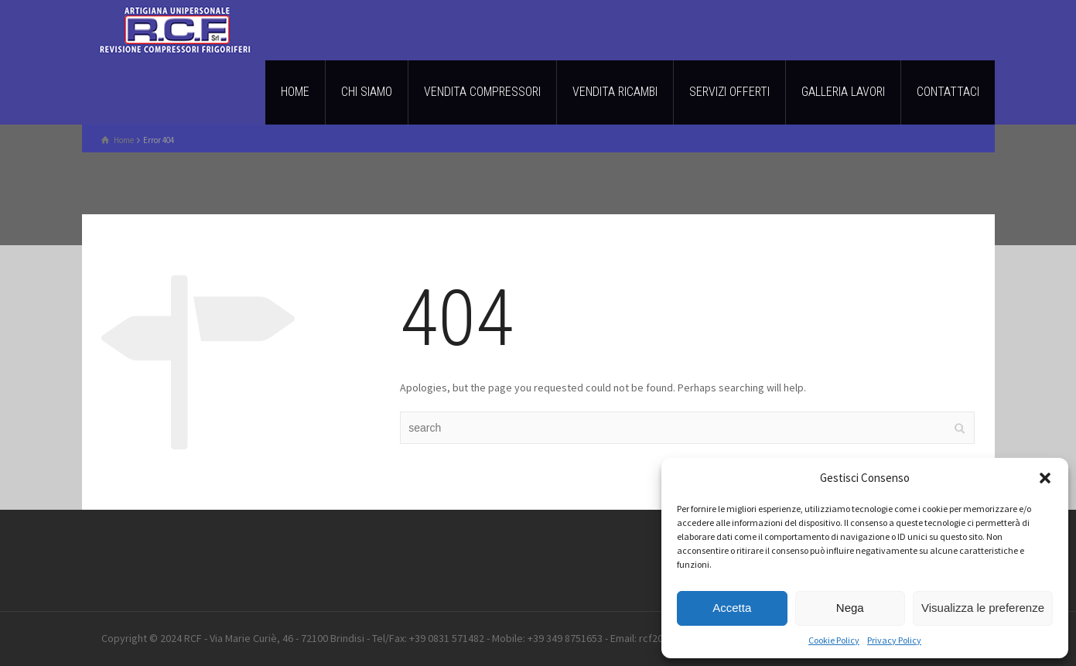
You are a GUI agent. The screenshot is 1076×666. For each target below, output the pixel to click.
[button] (1045, 478)
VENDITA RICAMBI (615, 91)
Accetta (731, 607)
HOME (295, 91)
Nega (850, 607)
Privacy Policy (894, 640)
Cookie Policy (833, 640)
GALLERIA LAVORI (843, 91)
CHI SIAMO (366, 91)
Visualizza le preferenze (982, 607)
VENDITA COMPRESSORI (482, 91)
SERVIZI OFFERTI (729, 91)
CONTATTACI (948, 91)
